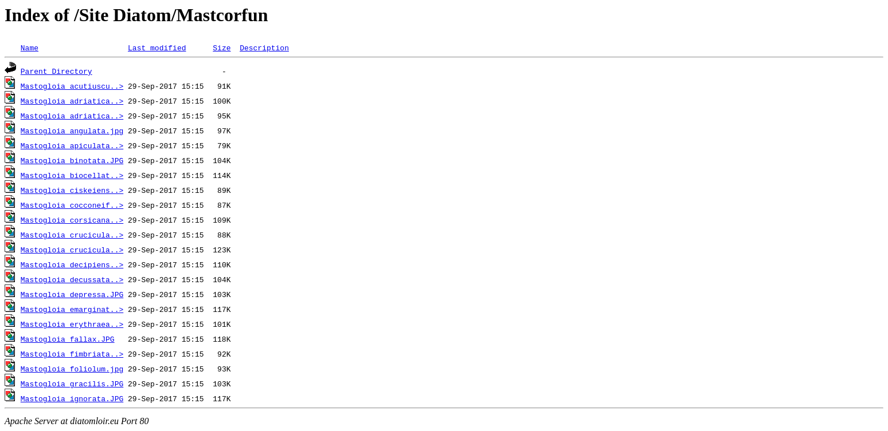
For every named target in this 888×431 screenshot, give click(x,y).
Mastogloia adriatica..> (72, 101)
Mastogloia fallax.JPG (68, 339)
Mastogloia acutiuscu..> (72, 86)
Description (264, 47)
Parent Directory (56, 71)
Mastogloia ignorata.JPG (72, 398)
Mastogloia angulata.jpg (72, 130)
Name (29, 47)
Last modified (157, 47)
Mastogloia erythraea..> (72, 324)
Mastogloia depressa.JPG (72, 294)
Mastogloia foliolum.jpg (72, 368)
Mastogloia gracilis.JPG (72, 383)
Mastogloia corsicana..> (72, 220)
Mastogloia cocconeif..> (72, 205)
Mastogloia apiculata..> (72, 145)
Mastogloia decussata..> (72, 279)
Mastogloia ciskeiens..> (72, 190)
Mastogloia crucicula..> (72, 235)
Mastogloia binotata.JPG (72, 160)
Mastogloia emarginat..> (72, 309)
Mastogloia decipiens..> (72, 264)
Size (221, 47)
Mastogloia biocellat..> (72, 175)
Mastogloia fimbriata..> (72, 354)
